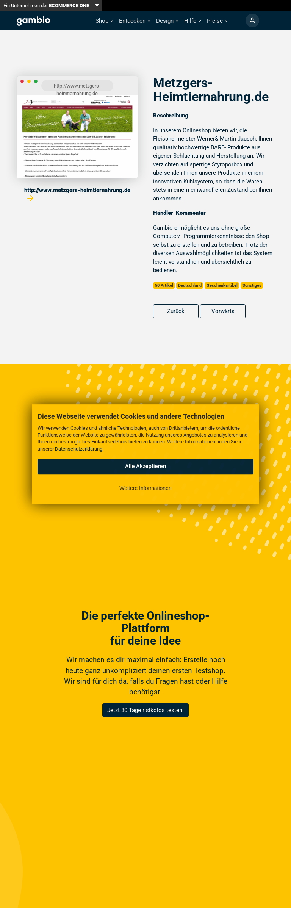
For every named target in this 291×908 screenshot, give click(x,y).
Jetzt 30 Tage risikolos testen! (145, 710)
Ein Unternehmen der (46, 5)
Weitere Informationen (145, 488)
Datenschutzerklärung (78, 449)
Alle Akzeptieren (145, 466)
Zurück (176, 311)
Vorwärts (223, 311)
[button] (104, 21)
